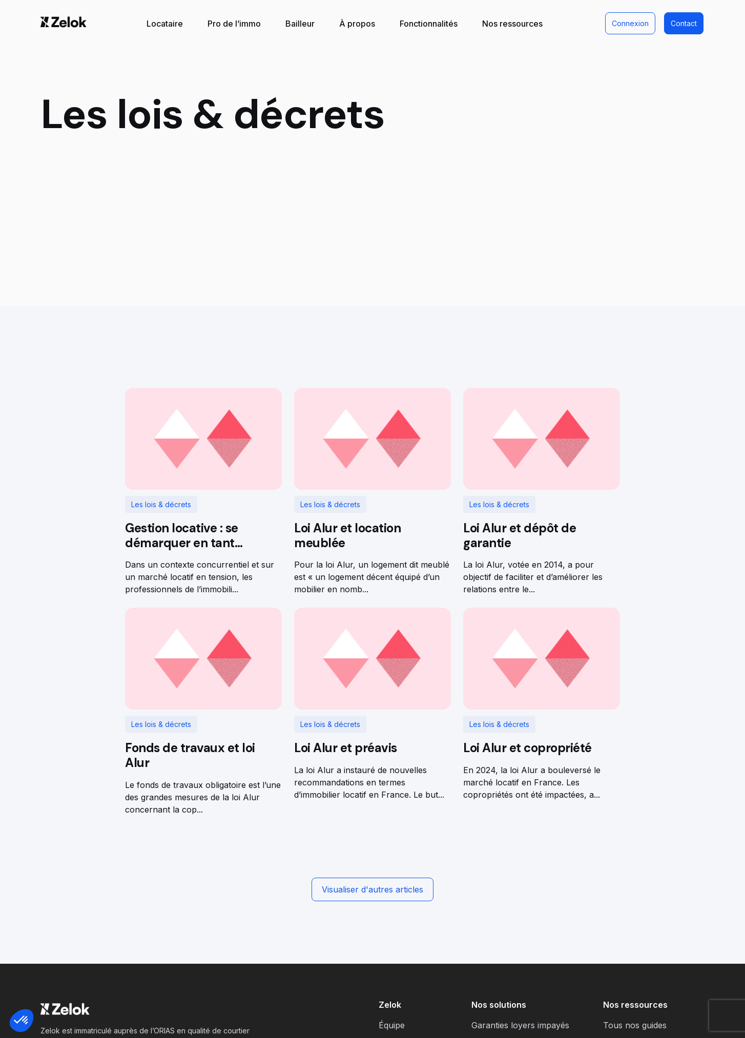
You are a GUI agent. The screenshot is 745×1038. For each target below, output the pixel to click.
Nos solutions (498, 1005)
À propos (357, 23)
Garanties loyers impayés (520, 1025)
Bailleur (300, 23)
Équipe (392, 1025)
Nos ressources (512, 23)
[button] (21, 1020)
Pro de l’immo (234, 23)
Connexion (630, 23)
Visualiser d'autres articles (372, 889)
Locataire (165, 23)
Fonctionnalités (429, 23)
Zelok (390, 1005)
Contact (684, 23)
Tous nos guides (635, 1025)
